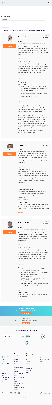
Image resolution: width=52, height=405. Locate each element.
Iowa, (32, 121)
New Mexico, (31, 117)
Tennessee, (45, 117)
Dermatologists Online (5, 364)
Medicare (42, 363)
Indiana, (40, 121)
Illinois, (36, 121)
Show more (20, 58)
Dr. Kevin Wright (23, 145)
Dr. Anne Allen (23, 37)
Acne (27, 359)
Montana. (32, 132)
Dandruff (28, 361)
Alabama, (29, 119)
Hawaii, (41, 115)
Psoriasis (28, 372)
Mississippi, (21, 117)
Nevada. (33, 210)
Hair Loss (28, 366)
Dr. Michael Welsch (24, 223)
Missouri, (26, 117)
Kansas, (44, 121)
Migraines (16, 381)
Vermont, (35, 130)
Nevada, (34, 127)
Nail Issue (28, 370)
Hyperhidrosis (29, 368)
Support (3, 361)
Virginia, (31, 130)
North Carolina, (32, 125)
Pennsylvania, (31, 128)
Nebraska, (45, 125)
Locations (4, 373)
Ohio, (43, 127)
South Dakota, (38, 117)
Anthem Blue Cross (44, 359)
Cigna (41, 361)
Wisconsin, (20, 132)
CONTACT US (26, 323)
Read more (20, 135)
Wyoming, (20, 119)
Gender (3, 23)
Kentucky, (20, 123)
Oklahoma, (20, 128)
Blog (3, 359)
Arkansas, (34, 119)
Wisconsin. (24, 296)
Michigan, (20, 125)
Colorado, (20, 121)
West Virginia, (26, 132)
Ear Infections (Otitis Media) (19, 374)
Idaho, (44, 115)
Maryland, (38, 123)
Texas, (24, 130)
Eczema (28, 363)
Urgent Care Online (6, 366)
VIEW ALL (16, 389)
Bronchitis (16, 363)
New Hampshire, (22, 127)
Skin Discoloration (30, 374)
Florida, (25, 121)
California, (43, 119)
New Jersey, (29, 127)
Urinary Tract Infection (19, 387)
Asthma (16, 361)
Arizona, (39, 119)
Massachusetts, (32, 123)
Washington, (41, 130)
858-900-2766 (45, 393)
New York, (39, 127)
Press (3, 381)
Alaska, (25, 119)
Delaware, (37, 115)
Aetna (41, 357)
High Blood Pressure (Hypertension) (19, 378)
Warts (27, 377)
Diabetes (16, 371)
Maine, (42, 123)
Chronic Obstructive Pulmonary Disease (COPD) (19, 367)
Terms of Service (6, 377)
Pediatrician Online (6, 369)
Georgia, (29, 121)
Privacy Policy (5, 379)
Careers (3, 375)
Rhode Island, (38, 128)
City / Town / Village (5, 16)
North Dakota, (39, 125)
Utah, (27, 130)
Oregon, (25, 128)
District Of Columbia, (29, 115)
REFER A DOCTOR (26, 313)
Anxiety (16, 359)
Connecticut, (21, 115)
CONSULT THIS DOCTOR (9, 45)
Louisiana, (25, 123)
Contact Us (4, 371)
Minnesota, (25, 125)
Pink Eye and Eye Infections (18, 384)
